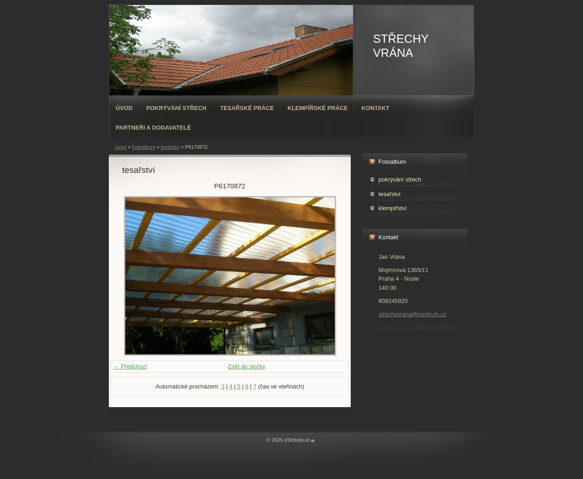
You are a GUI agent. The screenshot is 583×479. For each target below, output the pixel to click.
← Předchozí (130, 366)
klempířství (392, 208)
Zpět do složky (247, 366)
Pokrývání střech (176, 108)
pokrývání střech (399, 179)
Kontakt (376, 108)
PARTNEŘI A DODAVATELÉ (153, 127)
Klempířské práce (317, 108)
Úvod (124, 108)
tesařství (170, 147)
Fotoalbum (143, 147)
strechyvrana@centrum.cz (412, 314)
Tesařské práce (247, 108)
